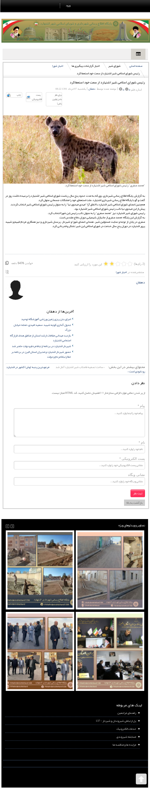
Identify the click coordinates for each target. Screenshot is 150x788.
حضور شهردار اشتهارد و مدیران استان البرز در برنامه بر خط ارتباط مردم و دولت (41, 354)
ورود (67, 5)
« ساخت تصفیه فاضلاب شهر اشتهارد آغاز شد (79, 367)
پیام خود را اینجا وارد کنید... (79, 422)
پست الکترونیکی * (132, 459)
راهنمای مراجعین (126, 713)
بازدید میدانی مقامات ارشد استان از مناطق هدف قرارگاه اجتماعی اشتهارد (40, 338)
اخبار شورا (57, 66)
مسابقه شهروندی (126, 737)
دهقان (91, 88)
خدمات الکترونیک (126, 729)
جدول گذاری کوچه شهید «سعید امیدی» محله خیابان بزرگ (42, 327)
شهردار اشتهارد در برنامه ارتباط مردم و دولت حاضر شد (41, 346)
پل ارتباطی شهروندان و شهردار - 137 (115, 721)
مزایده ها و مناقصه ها (124, 745)
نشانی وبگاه (136, 475)
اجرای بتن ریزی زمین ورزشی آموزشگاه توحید (46, 319)
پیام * (141, 406)
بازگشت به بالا (134, 503)
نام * (141, 442)
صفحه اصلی (135, 66)
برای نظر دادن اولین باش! (57, 99)
